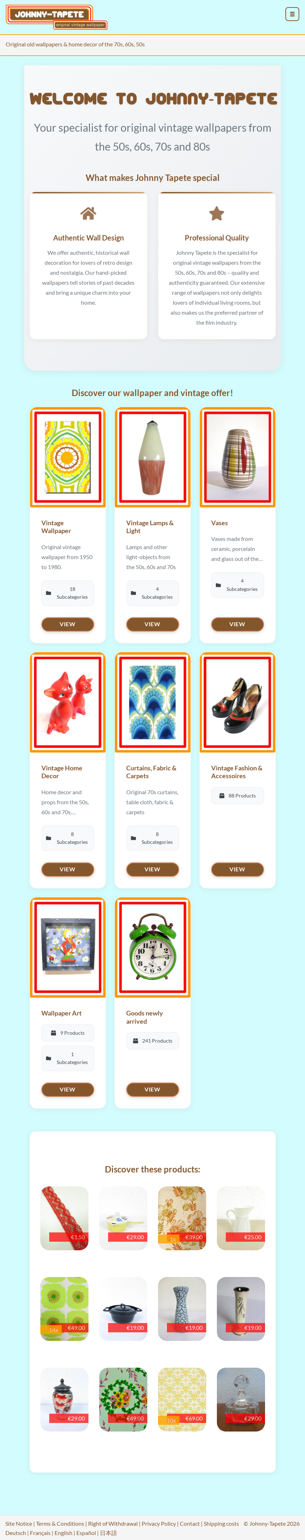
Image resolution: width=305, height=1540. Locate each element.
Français (40, 1528)
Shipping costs (221, 1519)
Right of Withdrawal (113, 1519)
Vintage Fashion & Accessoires (237, 772)
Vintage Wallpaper (56, 528)
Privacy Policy (159, 1519)
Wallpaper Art (61, 1011)
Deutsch (15, 1528)
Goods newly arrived (144, 1015)
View (68, 624)
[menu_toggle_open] (292, 14)
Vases (219, 524)
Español (86, 1528)
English (63, 1528)
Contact (190, 1519)
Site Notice (18, 1519)
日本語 (108, 1528)
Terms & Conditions (60, 1519)
